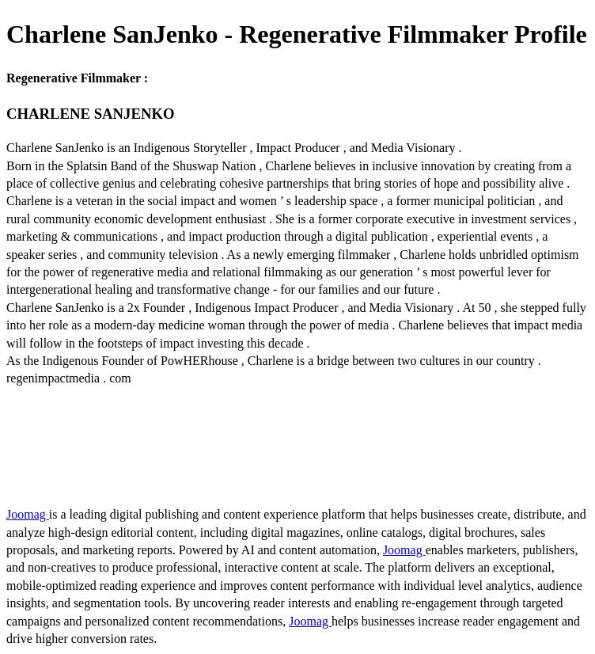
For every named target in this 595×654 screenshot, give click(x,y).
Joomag (27, 514)
